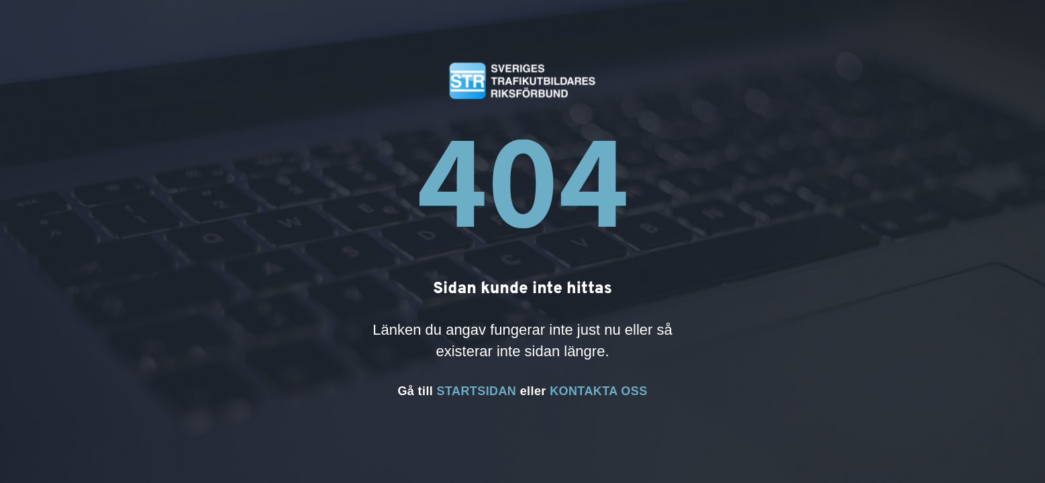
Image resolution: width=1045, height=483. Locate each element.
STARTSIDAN (477, 391)
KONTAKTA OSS (598, 391)
